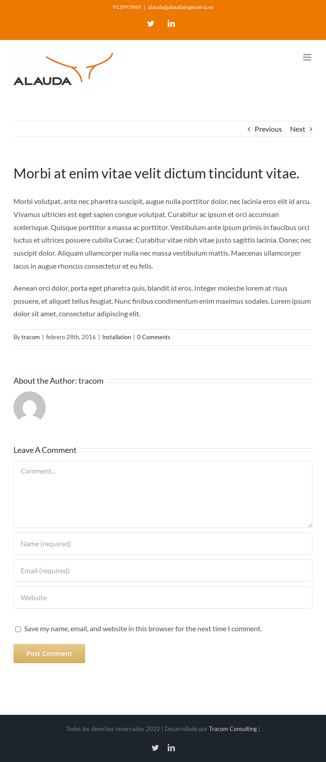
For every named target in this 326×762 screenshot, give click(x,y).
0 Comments (153, 337)
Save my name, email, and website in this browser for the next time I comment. (143, 628)
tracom (31, 337)
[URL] (163, 597)
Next (297, 128)
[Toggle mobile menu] (308, 57)
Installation (116, 337)
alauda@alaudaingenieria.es (180, 7)
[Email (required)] (163, 570)
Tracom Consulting (233, 728)
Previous (268, 128)
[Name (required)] (163, 543)
